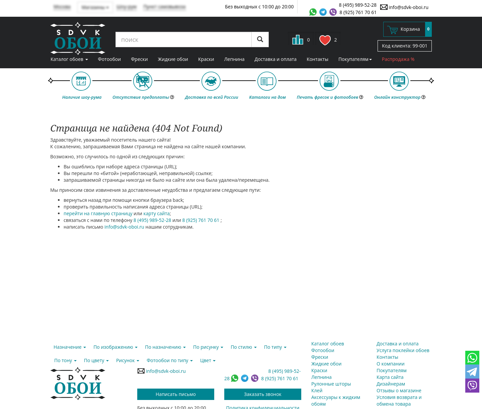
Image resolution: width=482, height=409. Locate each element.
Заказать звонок (263, 394)
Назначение (70, 347)
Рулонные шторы (331, 384)
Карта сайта (390, 377)
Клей (316, 390)
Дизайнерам (391, 384)
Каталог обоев (69, 59)
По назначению (165, 347)
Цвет (208, 360)
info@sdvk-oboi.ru (404, 7)
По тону (65, 360)
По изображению (115, 347)
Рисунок (127, 360)
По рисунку (208, 347)
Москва (62, 6)
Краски (206, 59)
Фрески (139, 59)
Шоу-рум (126, 6)
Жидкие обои (173, 59)
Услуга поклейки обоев (403, 350)
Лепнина (234, 59)
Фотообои (109, 59)
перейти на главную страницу (98, 213)
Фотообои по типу (170, 360)
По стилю (244, 347)
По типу (275, 347)
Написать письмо (176, 394)
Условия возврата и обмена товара (399, 400)
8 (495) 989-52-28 (358, 5)
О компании (391, 363)
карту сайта (157, 213)
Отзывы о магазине (399, 390)
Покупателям (355, 59)
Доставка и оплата (276, 59)
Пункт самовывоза (164, 6)
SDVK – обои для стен (77, 38)
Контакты (317, 59)
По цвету (96, 360)
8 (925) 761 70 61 (358, 12)
